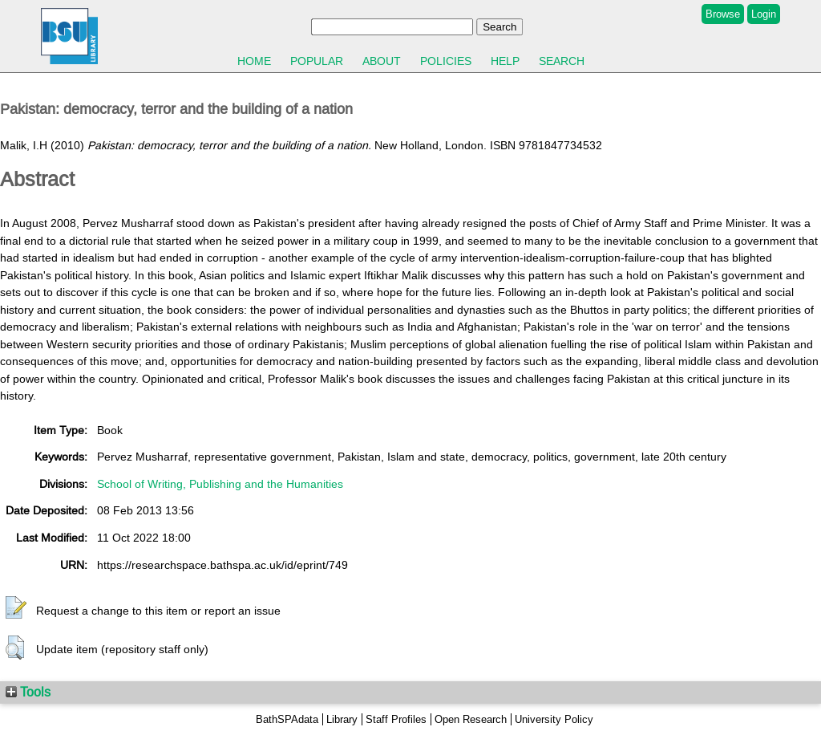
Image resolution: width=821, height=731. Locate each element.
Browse (723, 14)
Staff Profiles (396, 719)
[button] (16, 608)
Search (561, 61)
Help (505, 61)
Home (254, 61)
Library (342, 719)
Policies (445, 61)
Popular (316, 61)
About (381, 61)
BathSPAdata (287, 719)
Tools (28, 691)
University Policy (554, 719)
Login (763, 14)
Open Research (471, 719)
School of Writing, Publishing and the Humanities (220, 483)
